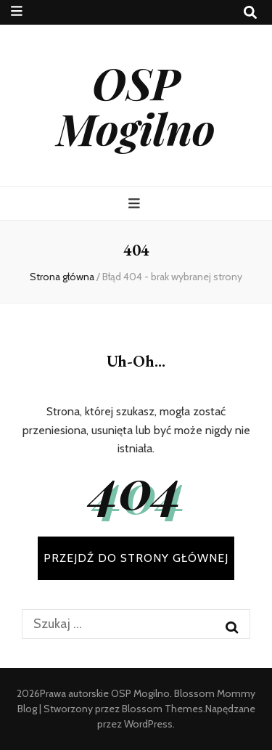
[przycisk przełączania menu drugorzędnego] (16, 11)
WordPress (148, 723)
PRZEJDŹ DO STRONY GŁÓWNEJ (136, 558)
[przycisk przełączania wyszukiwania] (250, 13)
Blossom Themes (162, 708)
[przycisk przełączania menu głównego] (136, 204)
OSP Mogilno (136, 105)
